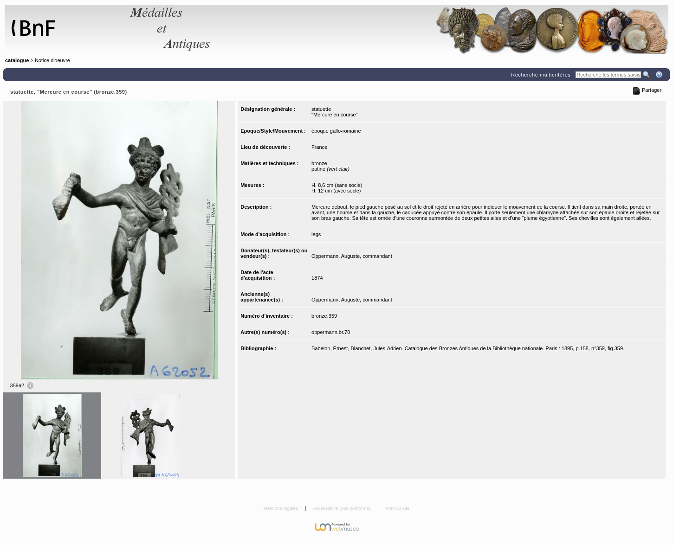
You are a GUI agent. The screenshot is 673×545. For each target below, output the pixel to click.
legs (316, 234)
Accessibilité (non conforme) (342, 508)
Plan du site (398, 508)
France (319, 147)
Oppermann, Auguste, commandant (351, 256)
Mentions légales (281, 508)
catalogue (17, 60)
